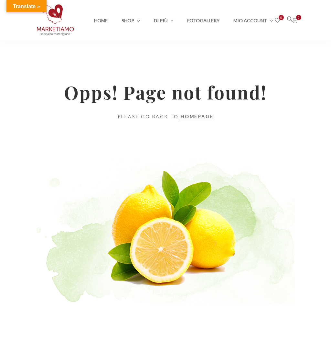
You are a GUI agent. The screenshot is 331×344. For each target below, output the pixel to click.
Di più (160, 20)
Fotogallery (203, 20)
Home (101, 20)
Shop (128, 20)
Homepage (197, 116)
